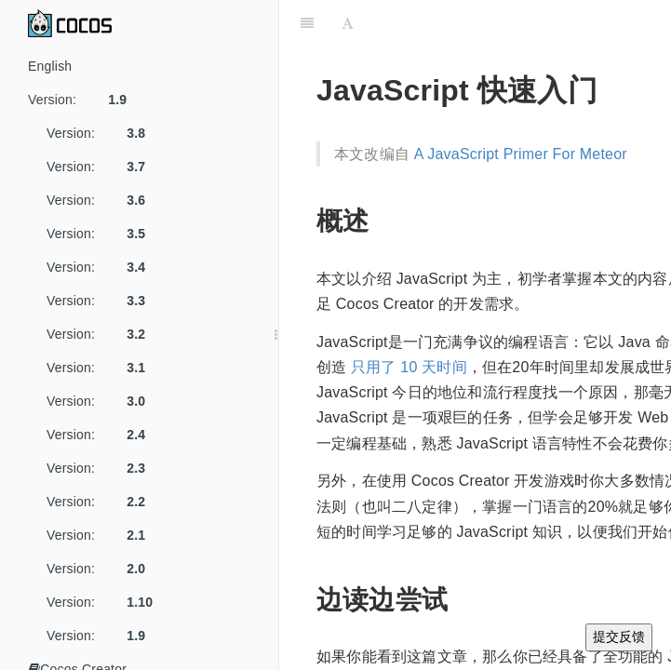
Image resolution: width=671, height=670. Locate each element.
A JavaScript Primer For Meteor (520, 154)
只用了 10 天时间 (409, 367)
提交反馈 (619, 636)
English (50, 66)
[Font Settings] (348, 23)
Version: (84, 99)
